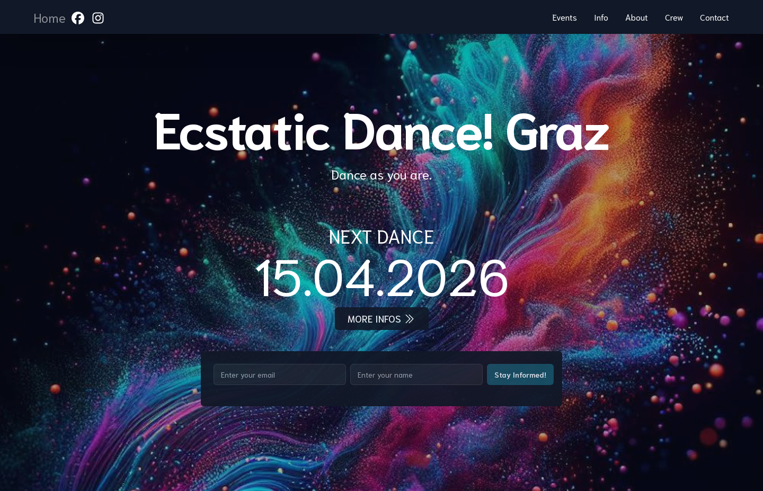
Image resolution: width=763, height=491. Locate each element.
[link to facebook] (78, 16)
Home (50, 16)
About (636, 16)
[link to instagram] (98, 16)
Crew (674, 16)
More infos (382, 318)
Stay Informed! (520, 374)
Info (601, 16)
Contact (714, 16)
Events (565, 16)
